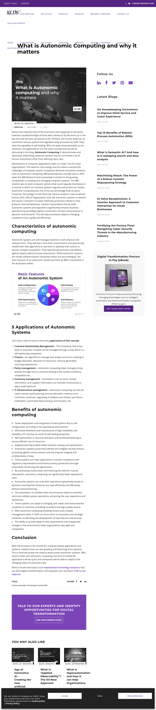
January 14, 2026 (103, 241)
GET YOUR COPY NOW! (119, 309)
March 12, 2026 (102, 122)
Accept (65, 696)
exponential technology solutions (62, 567)
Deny (99, 696)
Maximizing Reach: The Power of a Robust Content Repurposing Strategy (117, 179)
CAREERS (25, 3)
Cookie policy (38, 701)
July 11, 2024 (31, 127)
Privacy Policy (13, 703)
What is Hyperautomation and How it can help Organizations (78, 676)
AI (22, 123)
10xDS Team (18, 127)
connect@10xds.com (143, 3)
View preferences (135, 696)
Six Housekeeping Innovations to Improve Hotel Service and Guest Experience (117, 113)
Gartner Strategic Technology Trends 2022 (29, 585)
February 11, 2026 (103, 188)
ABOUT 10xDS (10, 3)
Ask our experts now (49, 620)
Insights (29, 123)
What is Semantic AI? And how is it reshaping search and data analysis (118, 156)
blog (17, 123)
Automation (78, 664)
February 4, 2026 (103, 215)
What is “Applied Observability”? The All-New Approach (51, 676)
